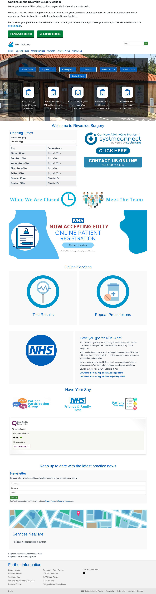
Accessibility (110, 591)
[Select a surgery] (43, 142)
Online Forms (78, 76)
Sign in (10, 591)
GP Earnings (48, 581)
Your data (131, 591)
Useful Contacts (15, 574)
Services (88, 69)
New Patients (27, 69)
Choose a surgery (18, 137)
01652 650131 (78, 108)
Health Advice (129, 69)
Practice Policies (15, 584)
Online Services (38, 51)
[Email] (78, 493)
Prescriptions (67, 69)
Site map (140, 591)
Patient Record (108, 69)
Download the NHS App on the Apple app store (101, 373)
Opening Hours (22, 51)
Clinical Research (50, 574)
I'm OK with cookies (21, 34)
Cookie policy (121, 591)
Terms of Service (64, 501)
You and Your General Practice (21, 581)
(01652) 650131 (29, 108)
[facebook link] (84, 572)
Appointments (48, 69)
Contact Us (77, 51)
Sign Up (14, 497)
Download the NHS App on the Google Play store (102, 377)
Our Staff (51, 51)
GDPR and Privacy (51, 577)
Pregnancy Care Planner (53, 570)
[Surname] (78, 488)
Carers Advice (14, 570)
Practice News (64, 51)
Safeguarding (14, 577)
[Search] (133, 43)
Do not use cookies (50, 34)
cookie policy (14, 26)
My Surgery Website (96, 591)
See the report (20, 446)
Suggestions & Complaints (54, 584)
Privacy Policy (50, 501)
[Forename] (78, 483)
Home (10, 51)
